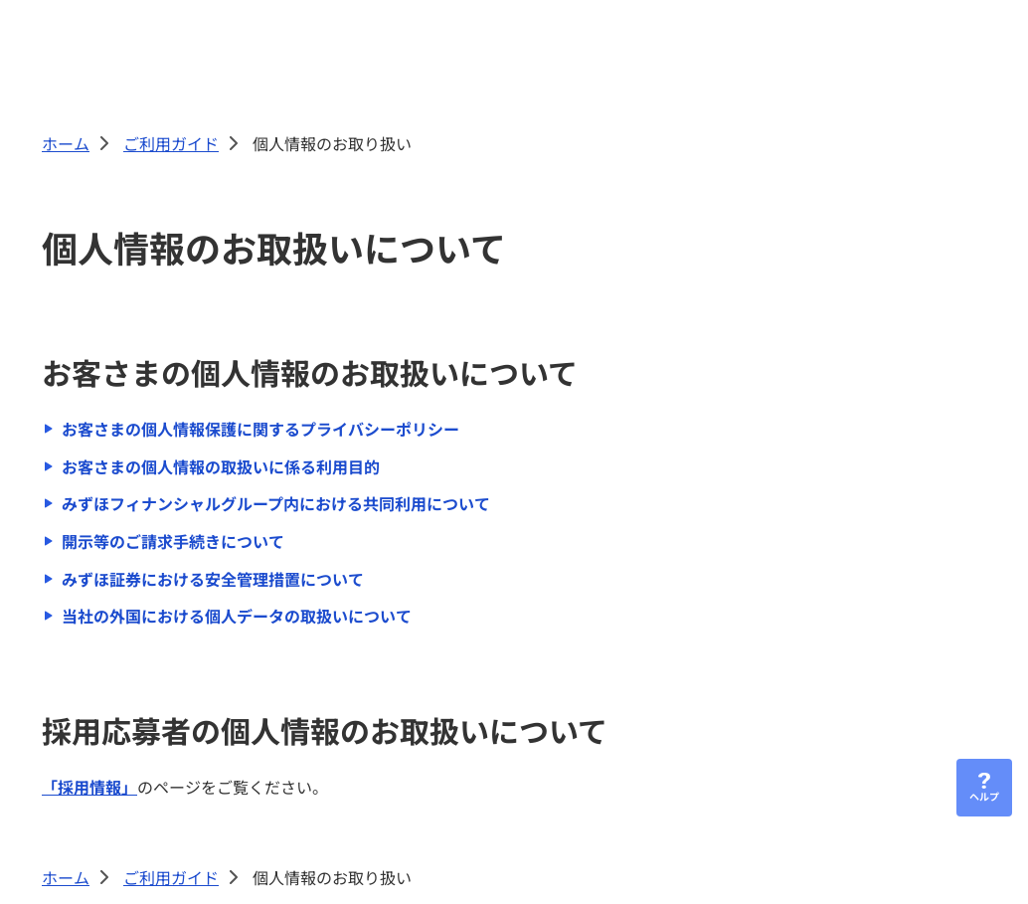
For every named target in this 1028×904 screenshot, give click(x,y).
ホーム (65, 143)
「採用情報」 (89, 787)
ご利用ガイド (171, 143)
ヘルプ (984, 796)
